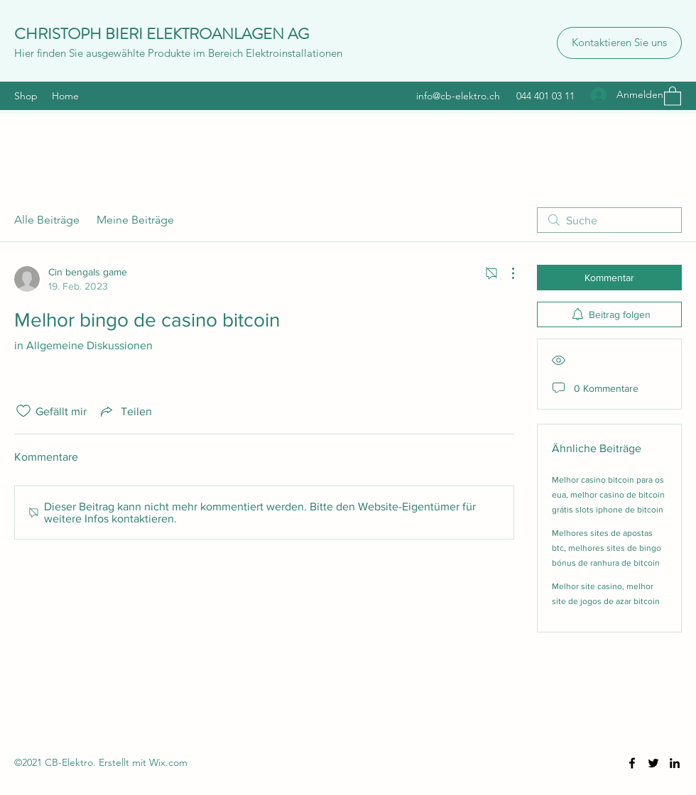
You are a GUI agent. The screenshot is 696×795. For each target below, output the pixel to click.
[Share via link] (125, 411)
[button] (672, 95)
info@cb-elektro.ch (458, 95)
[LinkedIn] (675, 763)
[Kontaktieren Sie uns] (619, 43)
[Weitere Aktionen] (505, 273)
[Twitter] (653, 763)
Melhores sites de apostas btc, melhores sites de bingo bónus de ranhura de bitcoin (606, 548)
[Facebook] (632, 763)
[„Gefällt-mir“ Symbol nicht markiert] (23, 411)
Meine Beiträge (135, 219)
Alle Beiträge (47, 219)
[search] (609, 220)
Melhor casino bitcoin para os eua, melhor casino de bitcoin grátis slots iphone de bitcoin (608, 495)
